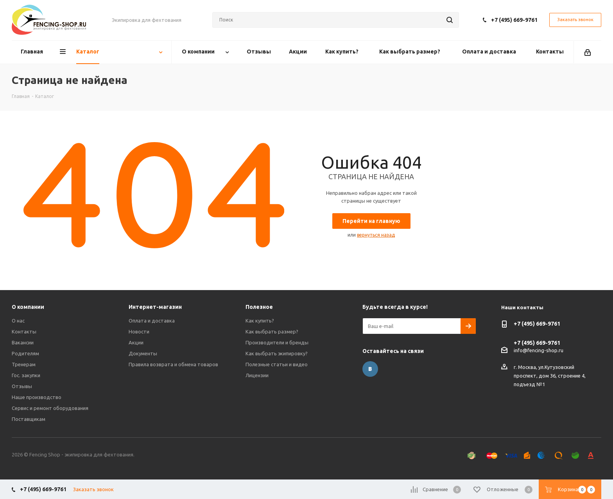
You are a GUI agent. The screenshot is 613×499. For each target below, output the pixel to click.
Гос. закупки (26, 375)
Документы (143, 353)
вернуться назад (376, 234)
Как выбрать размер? (272, 331)
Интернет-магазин (155, 307)
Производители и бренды (277, 342)
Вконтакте (370, 369)
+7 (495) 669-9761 (514, 20)
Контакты (24, 331)
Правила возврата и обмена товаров (173, 364)
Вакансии (23, 342)
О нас (18, 320)
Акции (136, 342)
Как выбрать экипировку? (277, 353)
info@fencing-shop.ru (538, 350)
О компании (28, 307)
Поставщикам (28, 419)
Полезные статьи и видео (277, 364)
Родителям (25, 353)
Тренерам (24, 364)
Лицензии (257, 375)
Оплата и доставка (152, 320)
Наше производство (36, 397)
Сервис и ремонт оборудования (50, 408)
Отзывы (22, 386)
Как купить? (260, 320)
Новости (139, 331)
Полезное (259, 307)
